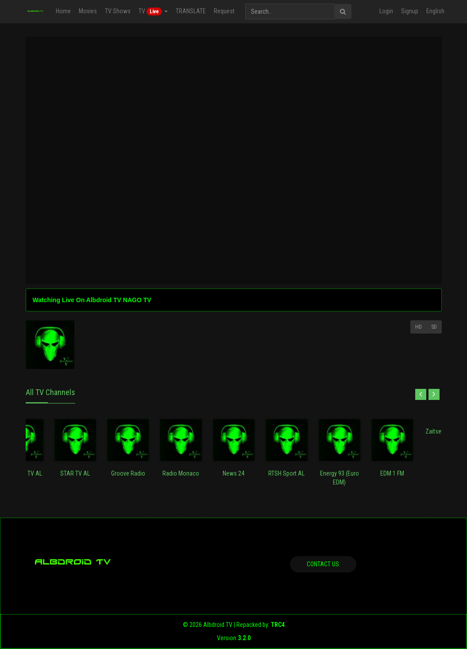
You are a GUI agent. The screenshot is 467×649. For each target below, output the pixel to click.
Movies (87, 11)
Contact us (323, 564)
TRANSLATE (190, 11)
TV (152, 11)
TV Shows (117, 11)
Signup (409, 11)
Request (223, 11)
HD (418, 327)
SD (434, 327)
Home (62, 11)
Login (386, 11)
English (435, 11)
